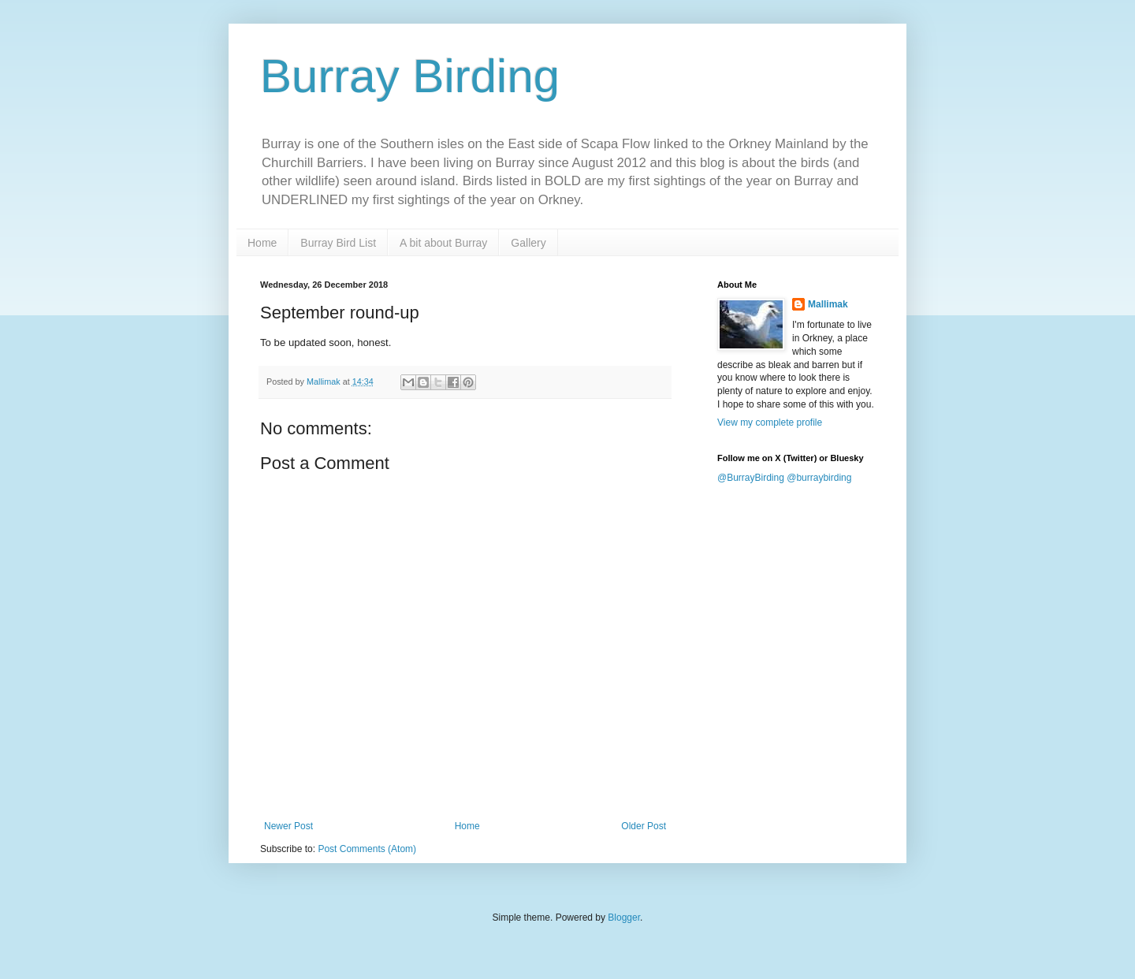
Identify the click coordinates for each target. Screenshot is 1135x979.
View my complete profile (769, 422)
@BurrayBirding (750, 477)
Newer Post (288, 826)
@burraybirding (819, 477)
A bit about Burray (443, 242)
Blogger (624, 917)
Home (262, 242)
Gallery (528, 242)
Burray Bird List (338, 242)
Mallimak (828, 304)
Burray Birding (410, 76)
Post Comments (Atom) (367, 848)
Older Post (643, 826)
